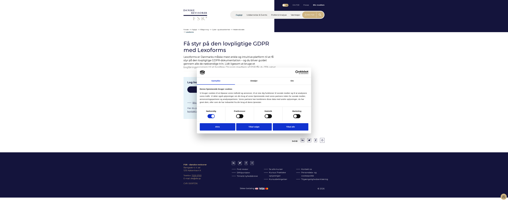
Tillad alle (290, 127)
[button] (239, 14)
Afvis (217, 127)
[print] (322, 140)
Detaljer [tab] (254, 81)
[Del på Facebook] (315, 140)
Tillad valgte (254, 127)
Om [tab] (292, 81)
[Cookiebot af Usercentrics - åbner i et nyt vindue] (297, 72)
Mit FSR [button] (309, 15)
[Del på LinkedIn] (302, 140)
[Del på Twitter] (309, 140)
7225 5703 (196, 175)
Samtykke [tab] (215, 81)
